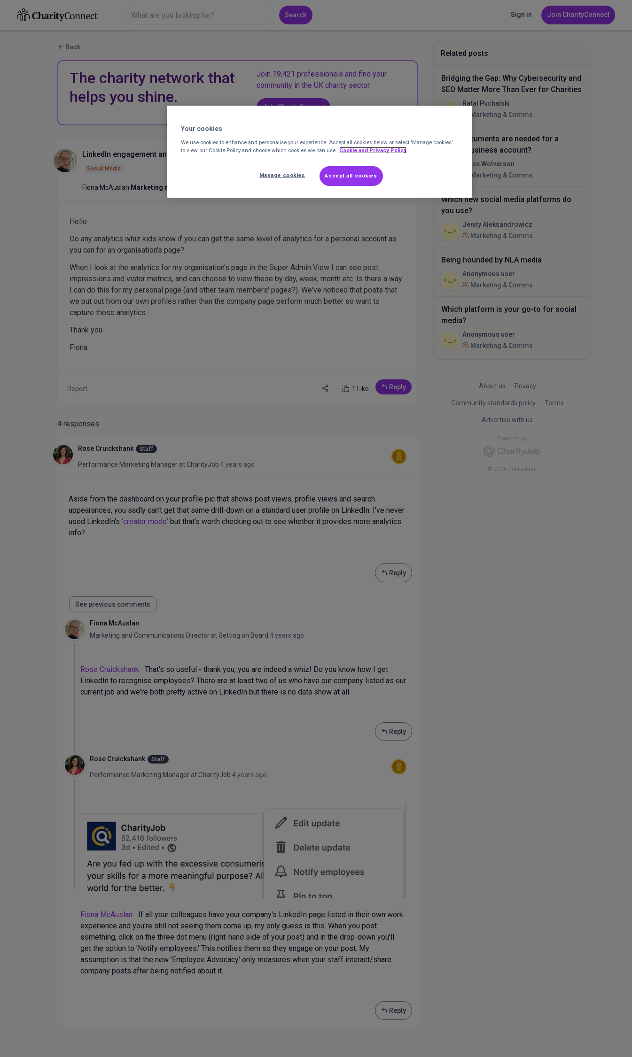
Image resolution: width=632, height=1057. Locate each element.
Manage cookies (282, 175)
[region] (319, 152)
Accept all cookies (351, 175)
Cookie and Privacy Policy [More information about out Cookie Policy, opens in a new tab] (372, 150)
